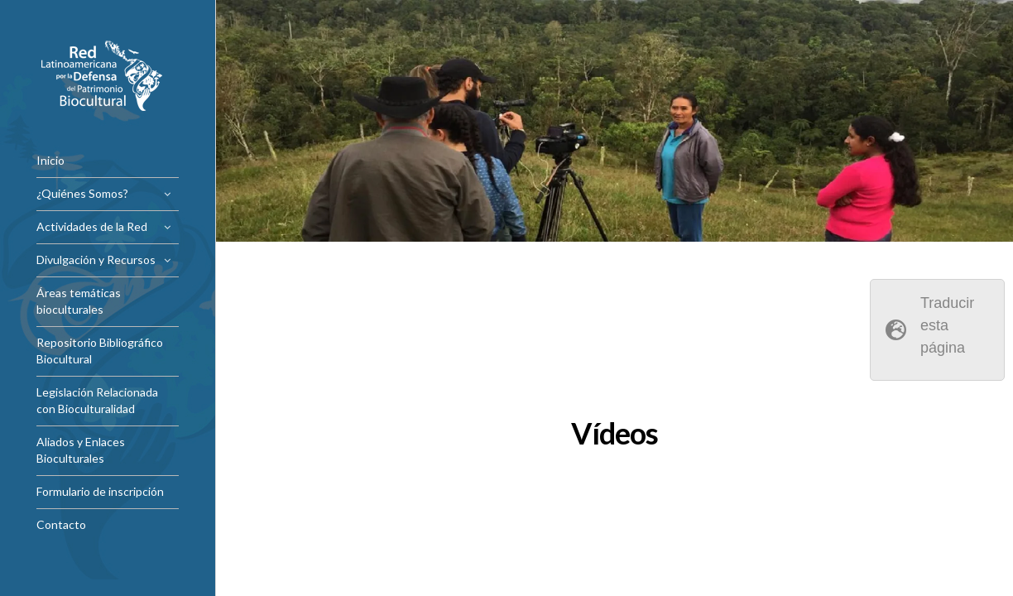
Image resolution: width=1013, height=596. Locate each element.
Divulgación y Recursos (96, 259)
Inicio (50, 160)
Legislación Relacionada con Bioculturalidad (97, 400)
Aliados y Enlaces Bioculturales (80, 450)
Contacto (61, 524)
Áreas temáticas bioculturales (78, 301)
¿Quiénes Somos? (82, 193)
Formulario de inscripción (100, 491)
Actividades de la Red (91, 226)
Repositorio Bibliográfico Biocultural (99, 350)
